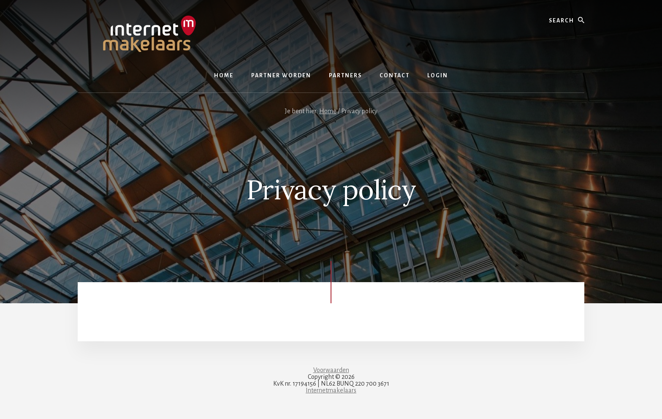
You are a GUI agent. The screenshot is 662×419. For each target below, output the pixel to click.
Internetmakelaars (331, 390)
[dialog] (646, 402)
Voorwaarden (331, 370)
